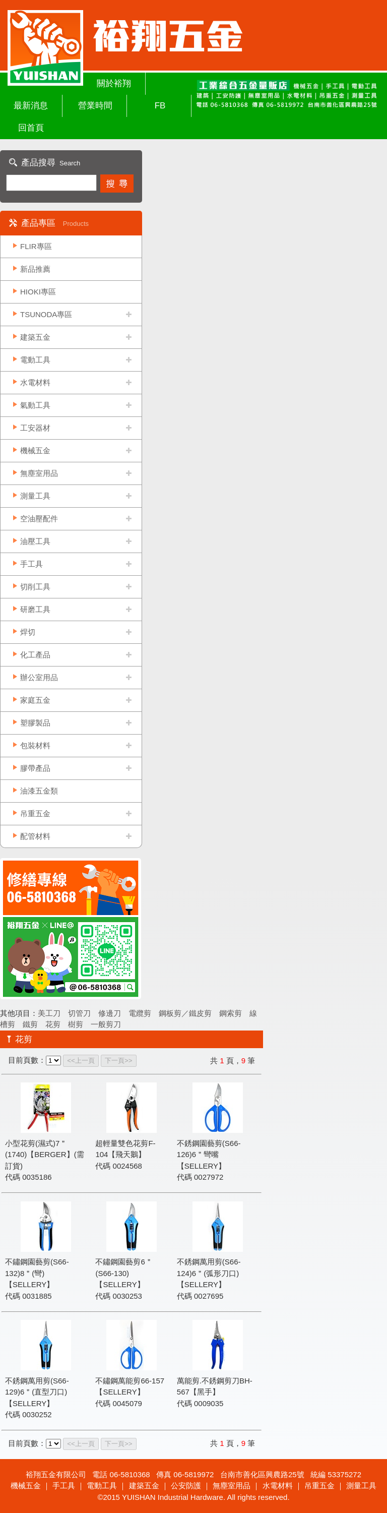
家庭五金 (35, 700)
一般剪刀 (106, 1024)
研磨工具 (35, 609)
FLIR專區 (36, 246)
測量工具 (35, 496)
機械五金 (35, 450)
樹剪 (75, 1024)
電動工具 (35, 359)
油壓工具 (35, 541)
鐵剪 (30, 1024)
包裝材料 (35, 745)
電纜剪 (139, 1013)
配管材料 (35, 836)
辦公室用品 (39, 677)
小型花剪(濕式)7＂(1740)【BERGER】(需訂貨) (44, 1154)
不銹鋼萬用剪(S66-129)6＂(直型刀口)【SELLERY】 (37, 1392)
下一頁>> (119, 1060)
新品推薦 (35, 269)
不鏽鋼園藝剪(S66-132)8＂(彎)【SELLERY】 (37, 1273)
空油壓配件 (39, 518)
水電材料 (35, 382)
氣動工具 (35, 405)
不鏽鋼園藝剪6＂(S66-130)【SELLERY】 (123, 1273)
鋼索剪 (230, 1013)
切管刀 (79, 1013)
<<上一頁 (81, 1060)
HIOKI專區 (38, 291)
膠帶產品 (35, 768)
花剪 (52, 1024)
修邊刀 (109, 1013)
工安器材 (35, 427)
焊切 (27, 632)
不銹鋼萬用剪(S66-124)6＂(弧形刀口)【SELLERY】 (209, 1273)
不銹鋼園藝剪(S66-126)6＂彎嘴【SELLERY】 (209, 1154)
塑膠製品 (35, 722)
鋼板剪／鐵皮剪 (185, 1013)
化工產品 (35, 654)
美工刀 (49, 1013)
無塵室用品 (39, 473)
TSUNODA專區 (46, 314)
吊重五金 (35, 813)
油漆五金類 (39, 790)
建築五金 (35, 337)
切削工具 (35, 586)
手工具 (31, 564)
